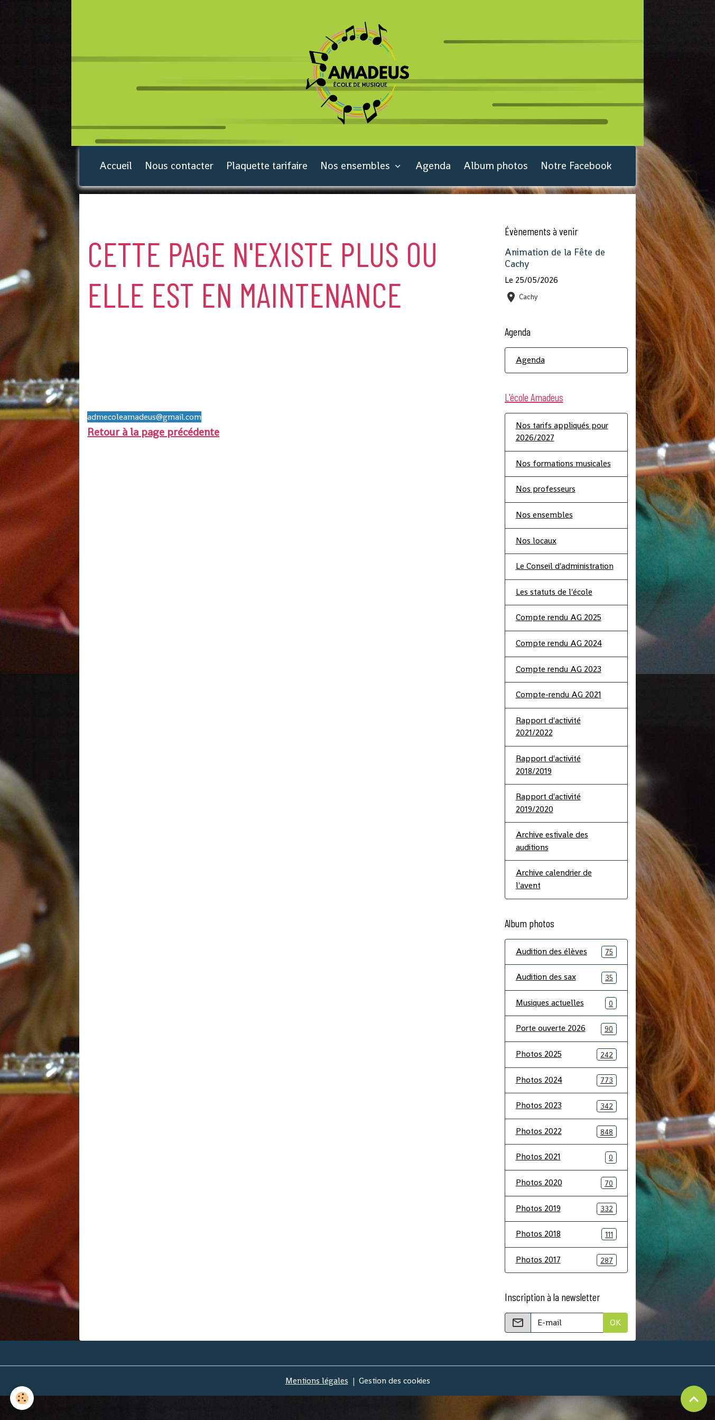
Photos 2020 (566, 1207)
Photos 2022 (566, 1155)
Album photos (495, 169)
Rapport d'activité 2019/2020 (550, 823)
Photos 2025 (566, 1077)
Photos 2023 (566, 1129)
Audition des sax (566, 999)
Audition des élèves (566, 973)
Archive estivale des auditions (553, 862)
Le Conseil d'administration (547, 578)
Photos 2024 (566, 1103)
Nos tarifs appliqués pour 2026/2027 (563, 436)
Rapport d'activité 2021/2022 (550, 746)
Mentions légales (315, 1404)
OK (615, 1346)
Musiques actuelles (566, 1025)
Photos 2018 (566, 1258)
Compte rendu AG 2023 (559, 688)
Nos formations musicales (564, 468)
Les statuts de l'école (555, 610)
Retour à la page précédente (153, 435)
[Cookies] (22, 1398)
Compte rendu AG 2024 (559, 662)
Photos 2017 (566, 1284)
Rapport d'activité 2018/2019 (550, 785)
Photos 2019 (566, 1233)
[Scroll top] (694, 1399)
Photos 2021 (566, 1181)
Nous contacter (179, 169)
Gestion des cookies (395, 1404)
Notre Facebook (576, 169)
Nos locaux (536, 545)
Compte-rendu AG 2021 (559, 714)
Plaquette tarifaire (267, 169)
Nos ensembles (356, 169)
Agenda (433, 169)
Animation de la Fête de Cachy (555, 261)
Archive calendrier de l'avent (555, 900)
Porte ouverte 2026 (566, 1051)
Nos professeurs (546, 494)
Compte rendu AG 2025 (559, 636)
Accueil (115, 169)
